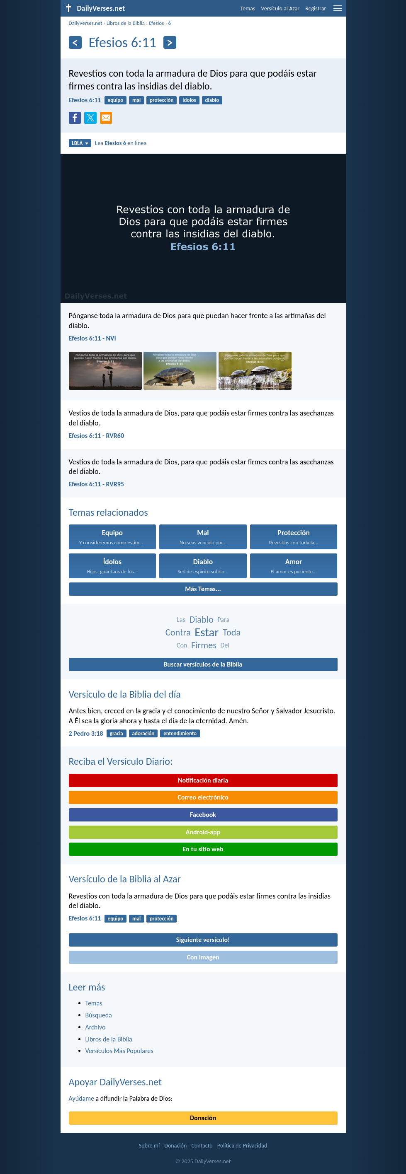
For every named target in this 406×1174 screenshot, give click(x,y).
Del (225, 645)
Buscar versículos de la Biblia (203, 664)
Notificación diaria (203, 780)
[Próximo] (169, 42)
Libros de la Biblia (126, 23)
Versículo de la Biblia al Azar (125, 879)
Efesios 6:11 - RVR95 (96, 484)
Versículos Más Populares (119, 1051)
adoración (143, 733)
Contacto (201, 1145)
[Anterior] (75, 42)
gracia (116, 733)
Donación (203, 1118)
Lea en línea (120, 143)
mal (136, 100)
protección (161, 100)
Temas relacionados (108, 512)
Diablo (201, 619)
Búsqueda (98, 1015)
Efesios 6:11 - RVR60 (96, 436)
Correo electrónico (203, 797)
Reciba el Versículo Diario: (121, 761)
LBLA (80, 143)
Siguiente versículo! (203, 940)
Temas (248, 8)
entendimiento (180, 733)
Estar (206, 632)
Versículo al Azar (280, 8)
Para (223, 619)
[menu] (337, 11)
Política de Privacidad (242, 1145)
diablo (212, 100)
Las (181, 619)
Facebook (203, 815)
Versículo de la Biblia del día (125, 694)
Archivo (95, 1027)
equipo (116, 100)
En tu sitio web (202, 849)
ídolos (189, 100)
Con (182, 645)
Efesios (156, 23)
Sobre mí (149, 1145)
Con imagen (203, 957)
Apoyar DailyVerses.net (115, 1082)
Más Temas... (203, 589)
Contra (178, 632)
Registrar (315, 8)
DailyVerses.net (85, 23)
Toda (232, 632)
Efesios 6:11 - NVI (92, 338)
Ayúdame (81, 1098)
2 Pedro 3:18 (86, 733)
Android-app (203, 832)
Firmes (203, 645)
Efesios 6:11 (85, 100)
